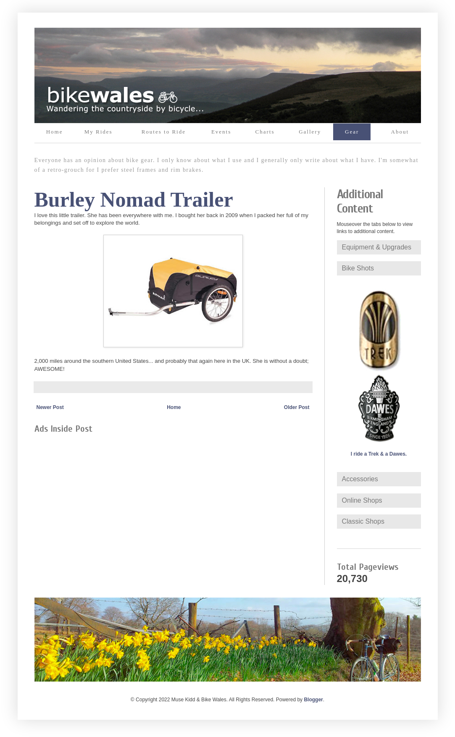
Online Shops (362, 500)
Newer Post (50, 407)
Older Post (297, 407)
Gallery (310, 132)
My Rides (98, 132)
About (400, 132)
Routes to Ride (164, 132)
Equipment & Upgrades (376, 247)
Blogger (313, 700)
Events (221, 132)
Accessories (360, 479)
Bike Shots (358, 268)
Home (54, 132)
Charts (265, 132)
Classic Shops (363, 521)
